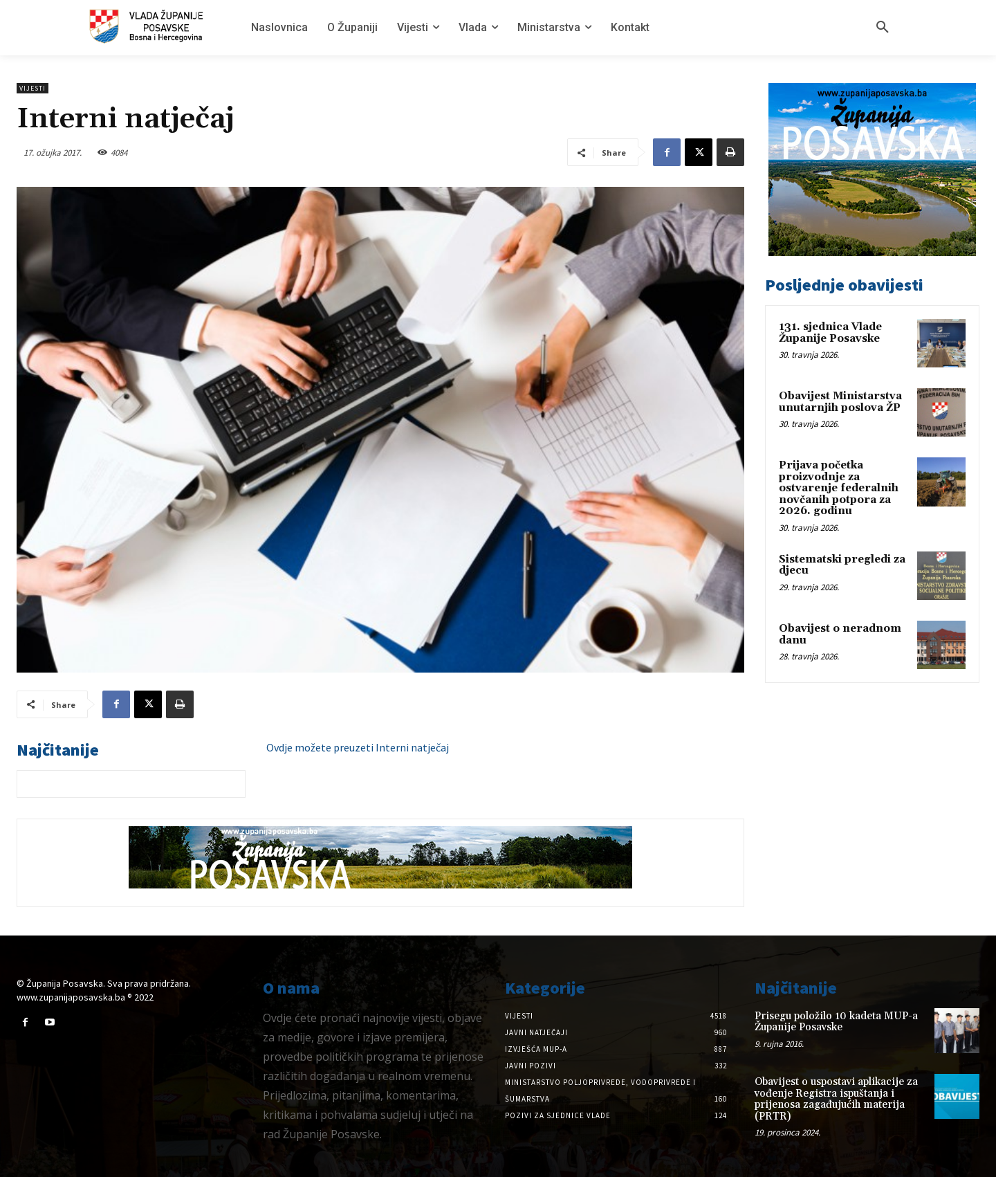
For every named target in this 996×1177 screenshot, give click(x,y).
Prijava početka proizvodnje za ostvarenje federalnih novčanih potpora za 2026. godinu (838, 488)
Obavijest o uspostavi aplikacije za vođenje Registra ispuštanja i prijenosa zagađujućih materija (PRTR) (836, 1099)
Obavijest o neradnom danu (840, 634)
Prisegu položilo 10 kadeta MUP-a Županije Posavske (836, 1022)
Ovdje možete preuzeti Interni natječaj (357, 747)
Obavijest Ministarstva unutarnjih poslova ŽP (840, 402)
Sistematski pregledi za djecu (842, 565)
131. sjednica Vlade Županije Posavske (830, 332)
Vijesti (32, 88)
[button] (882, 27)
